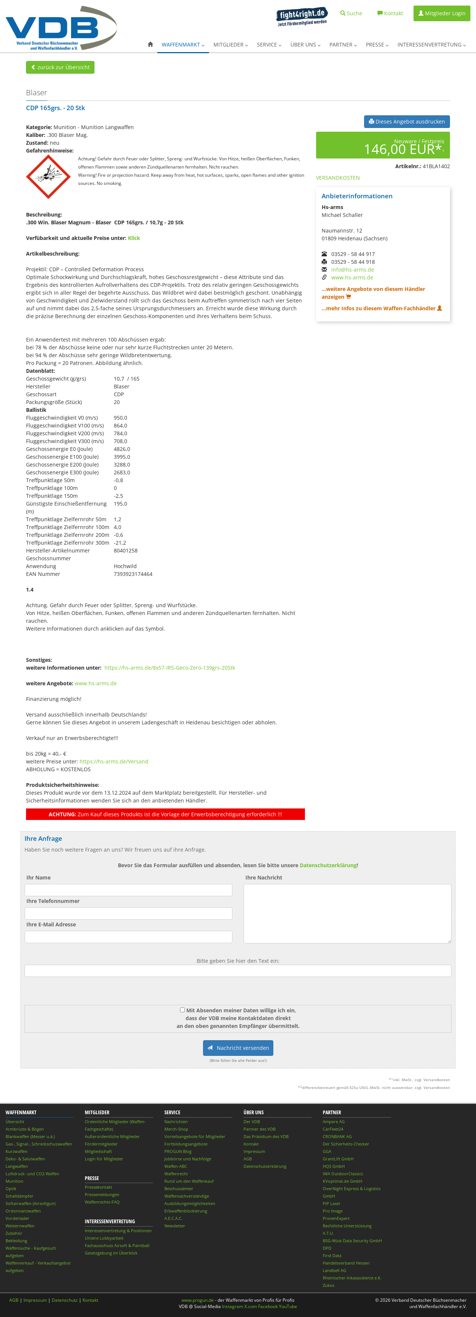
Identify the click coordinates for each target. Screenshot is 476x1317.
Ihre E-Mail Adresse (51, 924)
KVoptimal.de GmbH (342, 1181)
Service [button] (269, 44)
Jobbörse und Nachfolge (187, 1158)
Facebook (268, 1306)
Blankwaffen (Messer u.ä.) (30, 1136)
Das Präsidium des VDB (266, 1136)
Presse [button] (377, 44)
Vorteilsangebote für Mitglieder (194, 1136)
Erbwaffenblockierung (185, 1211)
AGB (248, 1158)
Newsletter (174, 1225)
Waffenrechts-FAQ (102, 1202)
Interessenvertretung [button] (432, 44)
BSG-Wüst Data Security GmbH (352, 1240)
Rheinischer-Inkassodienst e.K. (352, 1278)
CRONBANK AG (337, 1136)
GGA (327, 1151)
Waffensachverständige (186, 1196)
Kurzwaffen (17, 1151)
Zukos (328, 1285)
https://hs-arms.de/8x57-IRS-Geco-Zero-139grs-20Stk (169, 667)
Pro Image (332, 1211)
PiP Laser (332, 1203)
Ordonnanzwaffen (23, 1211)
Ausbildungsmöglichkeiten (189, 1203)
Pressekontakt (98, 1187)
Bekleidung (16, 1240)
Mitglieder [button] (230, 44)
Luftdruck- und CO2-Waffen (32, 1173)
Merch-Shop (176, 1129)
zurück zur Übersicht (60, 67)
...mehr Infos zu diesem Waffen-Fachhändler (382, 308)
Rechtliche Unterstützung (347, 1225)
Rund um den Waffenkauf (189, 1181)
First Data (332, 1255)
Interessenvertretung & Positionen (118, 1230)
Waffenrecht (176, 1173)
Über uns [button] (305, 44)
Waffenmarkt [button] (183, 44)
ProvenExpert (336, 1218)
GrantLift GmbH (338, 1158)
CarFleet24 (333, 1129)
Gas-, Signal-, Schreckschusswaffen (39, 1144)
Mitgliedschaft (98, 1151)
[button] (150, 44)
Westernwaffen (20, 1225)
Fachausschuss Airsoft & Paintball (117, 1245)
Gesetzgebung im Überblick (111, 1253)
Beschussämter (178, 1188)
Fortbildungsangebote (186, 1144)
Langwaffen (17, 1166)
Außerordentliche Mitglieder (112, 1136)
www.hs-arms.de (96, 683)
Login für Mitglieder (104, 1158)
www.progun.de (197, 1300)
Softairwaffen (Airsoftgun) (30, 1203)
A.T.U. (328, 1233)
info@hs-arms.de (352, 269)
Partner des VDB (260, 1129)
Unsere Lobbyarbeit (104, 1238)
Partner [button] (343, 44)
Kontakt (251, 1144)
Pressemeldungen (102, 1194)
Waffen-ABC (175, 1166)
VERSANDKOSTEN (338, 177)
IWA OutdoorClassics (343, 1173)
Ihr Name (38, 877)
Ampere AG (334, 1121)
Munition (14, 1181)
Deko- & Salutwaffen (25, 1158)
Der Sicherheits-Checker (346, 1144)
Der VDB (252, 1121)
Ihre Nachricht (263, 877)
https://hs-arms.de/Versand (114, 761)
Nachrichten (176, 1121)
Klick (134, 237)
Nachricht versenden (238, 1047)
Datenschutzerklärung (328, 865)
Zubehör (14, 1233)
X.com (250, 1306)
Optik (11, 1188)
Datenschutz (65, 1300)
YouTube (288, 1306)
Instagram (232, 1306)
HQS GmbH (334, 1166)
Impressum (254, 1151)
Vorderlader (17, 1218)
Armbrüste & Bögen (25, 1129)
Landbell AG (334, 1270)
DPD (327, 1248)
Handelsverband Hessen (346, 1263)
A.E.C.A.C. (173, 1218)
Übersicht (15, 1121)
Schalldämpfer (19, 1196)
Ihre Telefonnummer (53, 900)
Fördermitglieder (101, 1144)
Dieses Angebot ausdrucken (407, 121)
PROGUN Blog (178, 1151)
